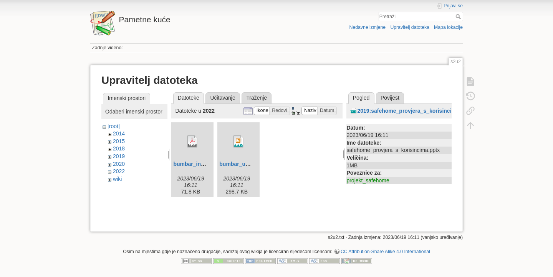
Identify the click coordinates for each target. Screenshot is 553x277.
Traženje (256, 98)
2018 (119, 148)
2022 (119, 171)
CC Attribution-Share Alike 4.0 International (385, 248)
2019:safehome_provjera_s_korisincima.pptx (414, 111)
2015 (119, 141)
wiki (117, 179)
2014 (119, 133)
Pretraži (459, 16)
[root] (114, 126)
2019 (119, 156)
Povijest (390, 98)
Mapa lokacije (448, 27)
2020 (119, 164)
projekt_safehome (367, 180)
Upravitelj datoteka (409, 27)
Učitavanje (222, 98)
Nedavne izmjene (367, 27)
